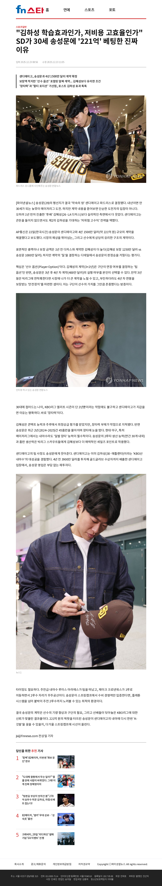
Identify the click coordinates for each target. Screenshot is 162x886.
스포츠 (89, 9)
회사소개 (19, 864)
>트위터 (128, 61)
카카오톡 (136, 61)
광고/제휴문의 (38, 864)
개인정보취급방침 (62, 864)
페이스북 (121, 61)
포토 (112, 9)
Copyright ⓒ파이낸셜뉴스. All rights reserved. (122, 864)
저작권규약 (84, 864)
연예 (66, 9)
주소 (143, 61)
